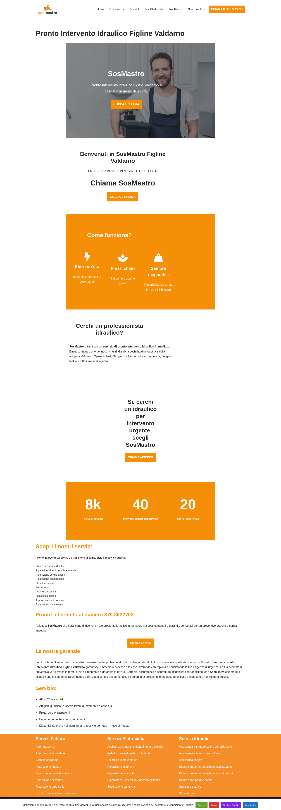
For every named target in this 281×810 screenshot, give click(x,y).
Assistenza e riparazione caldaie (199, 749)
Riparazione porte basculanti (54, 769)
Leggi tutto (250, 805)
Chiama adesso (140, 638)
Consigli (134, 9)
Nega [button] (214, 805)
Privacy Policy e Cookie (118, 797)
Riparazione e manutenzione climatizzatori (206, 769)
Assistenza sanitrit (190, 755)
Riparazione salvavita (121, 769)
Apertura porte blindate (50, 749)
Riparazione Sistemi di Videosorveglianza (133, 775)
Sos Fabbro (175, 9)
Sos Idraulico (196, 9)
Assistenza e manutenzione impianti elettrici (135, 742)
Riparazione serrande (49, 775)
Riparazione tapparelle (50, 782)
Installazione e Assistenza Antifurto (129, 749)
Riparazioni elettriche (120, 762)
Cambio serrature (47, 755)
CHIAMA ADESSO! (140, 443)
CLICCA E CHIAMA (140, 105)
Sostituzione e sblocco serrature (56, 789)
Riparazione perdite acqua (196, 775)
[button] (123, 9)
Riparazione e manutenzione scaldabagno (206, 762)
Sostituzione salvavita (121, 782)
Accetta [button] (201, 805)
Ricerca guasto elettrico (122, 755)
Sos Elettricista (153, 9)
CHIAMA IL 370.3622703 (227, 9)
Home (100, 9)
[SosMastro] (47, 9)
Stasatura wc (187, 789)
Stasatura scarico (190, 782)
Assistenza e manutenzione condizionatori (206, 742)
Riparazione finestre (48, 762)
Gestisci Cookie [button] (231, 805)
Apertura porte (45, 742)
